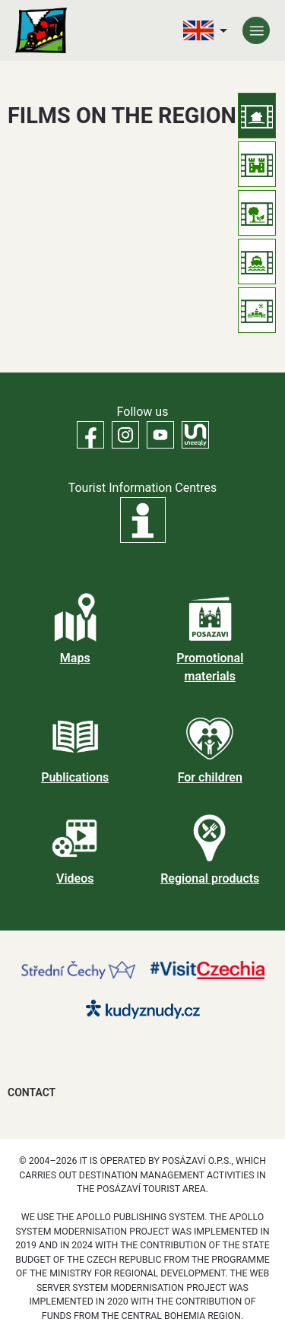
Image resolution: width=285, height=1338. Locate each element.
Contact (31, 1092)
